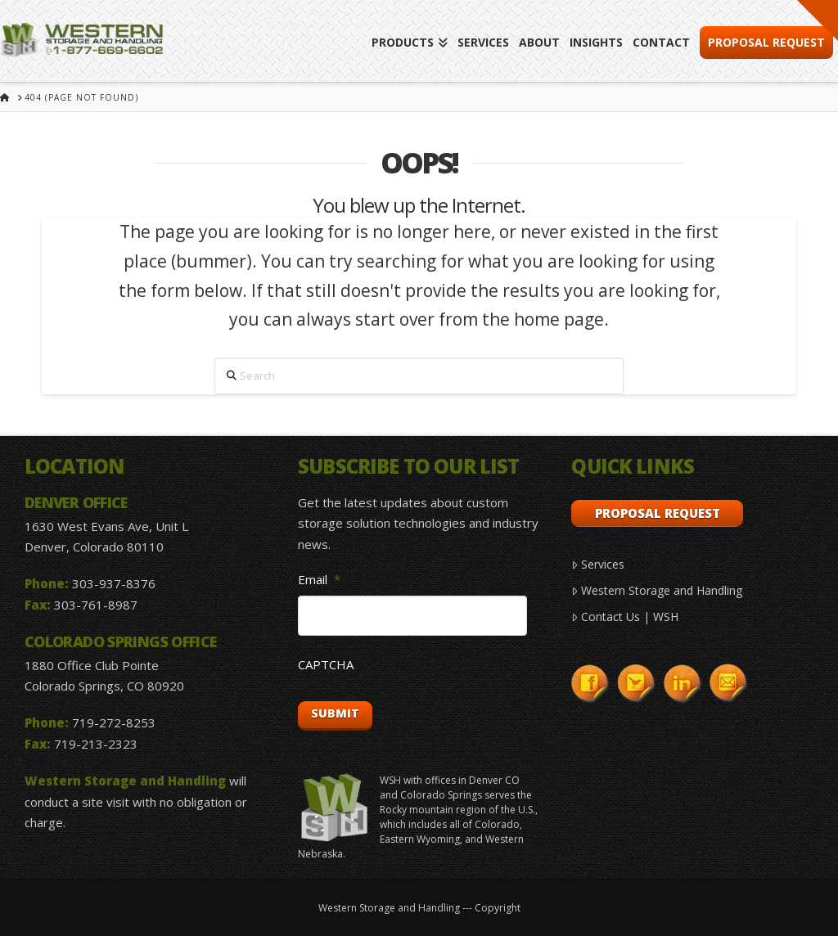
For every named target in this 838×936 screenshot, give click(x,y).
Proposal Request (657, 513)
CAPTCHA (326, 665)
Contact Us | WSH (624, 616)
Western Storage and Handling (656, 590)
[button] (817, 20)
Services (597, 564)
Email (319, 579)
